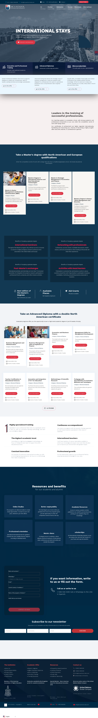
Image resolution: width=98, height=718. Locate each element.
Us (42, 8)
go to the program (11, 205)
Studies (51, 8)
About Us (7, 668)
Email (10, 582)
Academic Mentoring (56, 676)
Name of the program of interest (16, 593)
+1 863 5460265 (61, 704)
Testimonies (8, 676)
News (43, 2)
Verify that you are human (14, 598)
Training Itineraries (33, 676)
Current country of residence (15, 587)
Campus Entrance (56, 670)
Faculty (70, 8)
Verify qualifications (52, 2)
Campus (63, 2)
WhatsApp (11, 576)
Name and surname (13, 571)
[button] (9, 716)
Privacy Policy (8, 672)
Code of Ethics (9, 674)
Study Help (54, 674)
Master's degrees (33, 668)
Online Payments (55, 672)
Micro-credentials (33, 672)
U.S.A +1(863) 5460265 (12, 2)
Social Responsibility (10, 670)
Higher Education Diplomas (35, 670)
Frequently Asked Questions (59, 668)
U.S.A (53, 704)
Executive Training (33, 674)
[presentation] (24, 603)
